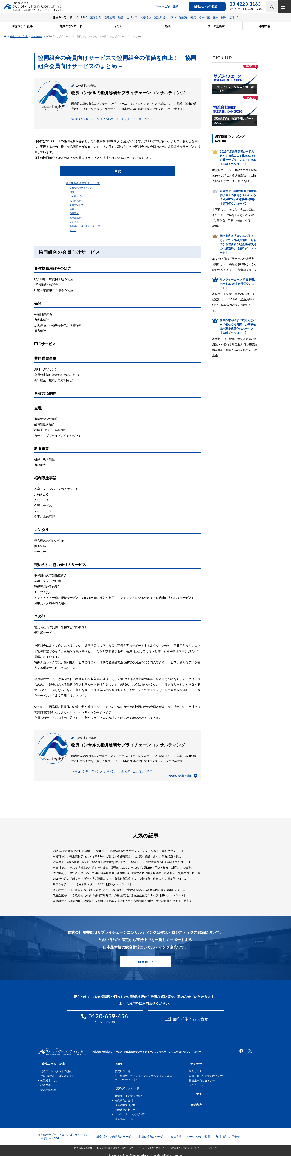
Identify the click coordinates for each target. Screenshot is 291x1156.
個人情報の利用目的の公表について (115, 1148)
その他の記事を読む (182, 776)
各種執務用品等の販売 (81, 187)
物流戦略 (109, 17)
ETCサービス (76, 196)
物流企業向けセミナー (202, 1080)
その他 (73, 230)
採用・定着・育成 (232, 17)
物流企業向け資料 (125, 1104)
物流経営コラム (49, 1080)
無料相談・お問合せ (190, 1018)
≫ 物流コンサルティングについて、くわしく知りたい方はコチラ (112, 119)
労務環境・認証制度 (152, 17)
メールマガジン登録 (198, 1136)
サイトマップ (210, 1148)
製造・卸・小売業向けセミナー (207, 1075)
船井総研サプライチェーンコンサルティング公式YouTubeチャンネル (143, 1077)
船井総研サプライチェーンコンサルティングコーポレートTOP (64, 1136)
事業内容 (196, 1104)
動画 (119, 1063)
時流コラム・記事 (19, 36)
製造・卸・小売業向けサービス (114, 1136)
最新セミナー (197, 1070)
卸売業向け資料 (124, 1100)
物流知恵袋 (36, 36)
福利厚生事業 (76, 217)
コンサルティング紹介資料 (130, 1114)
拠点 (193, 17)
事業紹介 (147, 962)
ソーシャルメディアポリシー (152, 1148)
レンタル (74, 221)
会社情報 (176, 1136)
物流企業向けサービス (152, 1136)
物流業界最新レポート (128, 1109)
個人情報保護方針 (83, 1148)
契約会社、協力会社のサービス (85, 226)
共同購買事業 (76, 200)
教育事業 (74, 213)
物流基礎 (45, 1084)
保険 (72, 192)
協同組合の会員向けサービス (83, 183)
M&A (84, 17)
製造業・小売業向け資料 (129, 1095)
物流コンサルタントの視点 (56, 1070)
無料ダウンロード (127, 1088)
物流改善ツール (124, 1118)
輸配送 (183, 17)
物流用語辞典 (48, 1089)
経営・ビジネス (128, 17)
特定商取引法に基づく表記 (185, 1148)
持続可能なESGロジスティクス (58, 1075)
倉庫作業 (204, 17)
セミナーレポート (199, 1084)
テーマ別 (196, 1093)
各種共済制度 (76, 204)
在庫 (215, 17)
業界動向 (95, 17)
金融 (72, 209)
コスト (172, 17)
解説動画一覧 (122, 1070)
